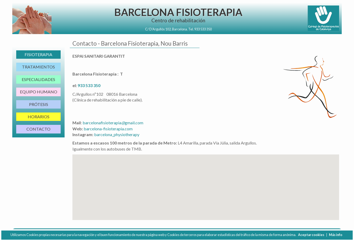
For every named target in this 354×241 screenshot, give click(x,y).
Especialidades (38, 79)
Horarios (38, 116)
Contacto (38, 128)
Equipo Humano (38, 91)
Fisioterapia (38, 54)
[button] (205, 182)
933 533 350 (203, 29)
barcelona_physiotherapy (116, 134)
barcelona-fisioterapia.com (108, 128)
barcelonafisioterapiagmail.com (113, 122)
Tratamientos (38, 66)
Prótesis (38, 104)
